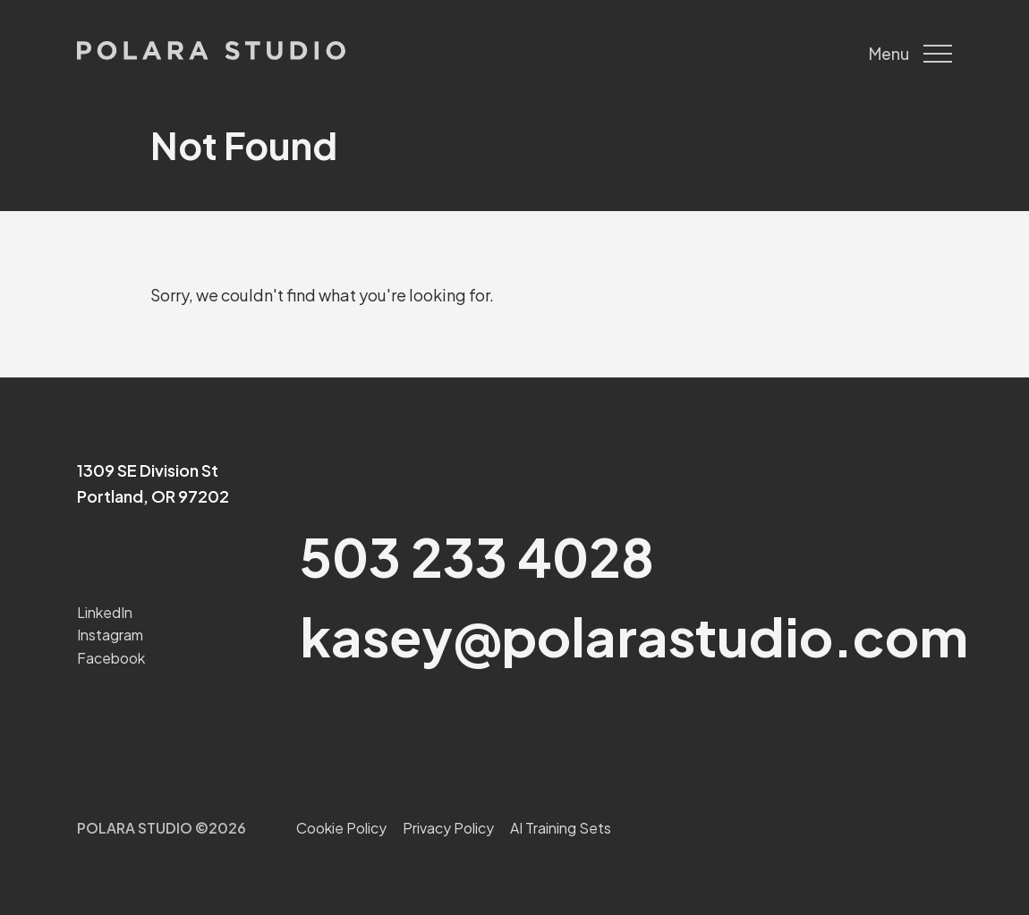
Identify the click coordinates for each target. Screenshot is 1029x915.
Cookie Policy (341, 827)
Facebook (111, 657)
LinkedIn (104, 612)
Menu (910, 53)
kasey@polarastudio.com (634, 635)
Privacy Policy (448, 827)
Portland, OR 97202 (153, 496)
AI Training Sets (560, 827)
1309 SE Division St (147, 470)
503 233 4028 (477, 555)
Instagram (110, 634)
